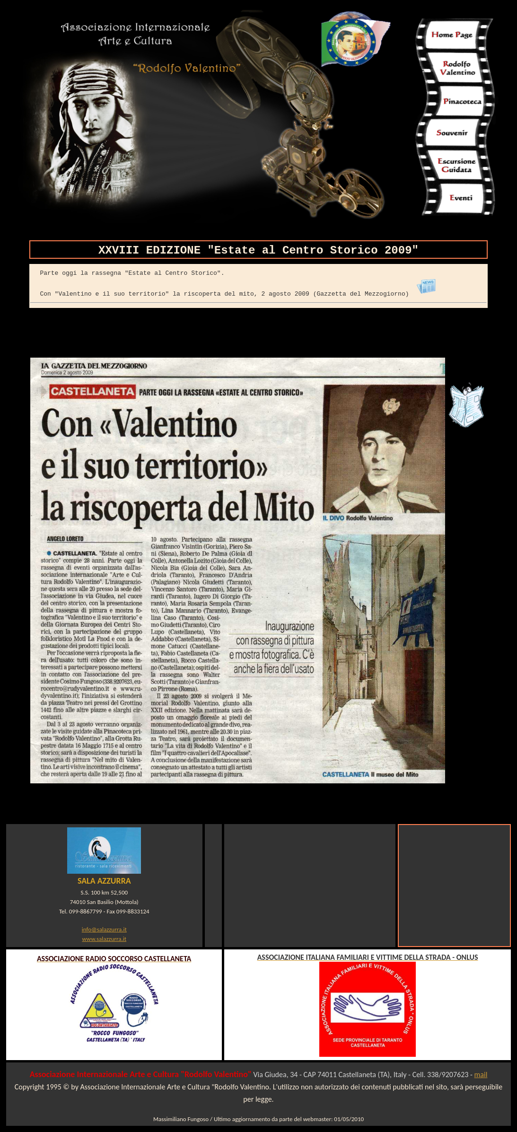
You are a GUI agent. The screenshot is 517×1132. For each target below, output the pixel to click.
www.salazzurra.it (104, 938)
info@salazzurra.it (104, 929)
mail (481, 1074)
